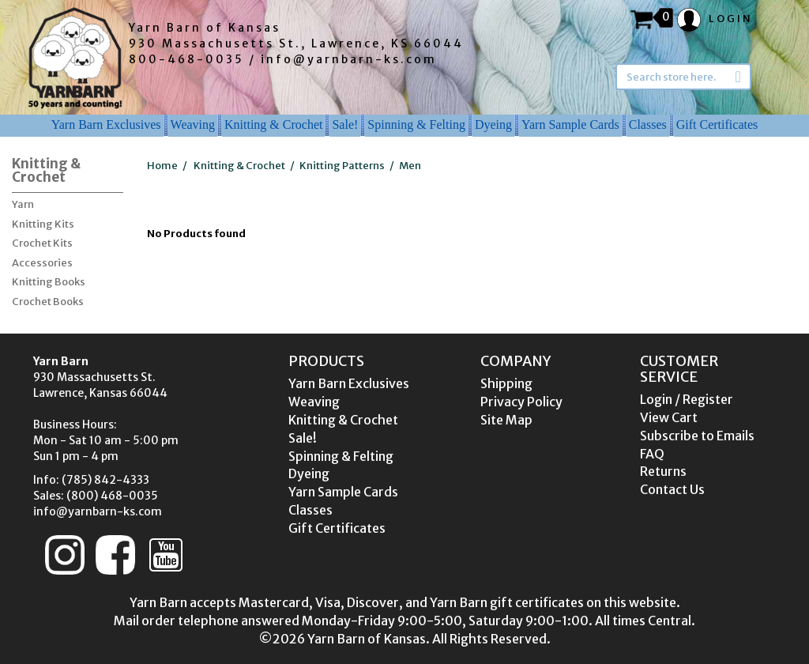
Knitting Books (48, 282)
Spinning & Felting (416, 124)
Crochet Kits (42, 243)
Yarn (23, 204)
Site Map (506, 420)
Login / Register (686, 399)
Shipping (506, 383)
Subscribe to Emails (697, 435)
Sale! (345, 124)
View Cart (669, 417)
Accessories (42, 263)
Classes (648, 124)
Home (162, 165)
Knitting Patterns (342, 165)
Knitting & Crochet (273, 124)
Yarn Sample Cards (570, 124)
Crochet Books (48, 301)
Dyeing (493, 124)
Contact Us (672, 489)
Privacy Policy (521, 401)
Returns (663, 471)
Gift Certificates (717, 124)
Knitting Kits (43, 224)
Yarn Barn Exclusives (106, 124)
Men (410, 165)
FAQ (652, 454)
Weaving (193, 124)
